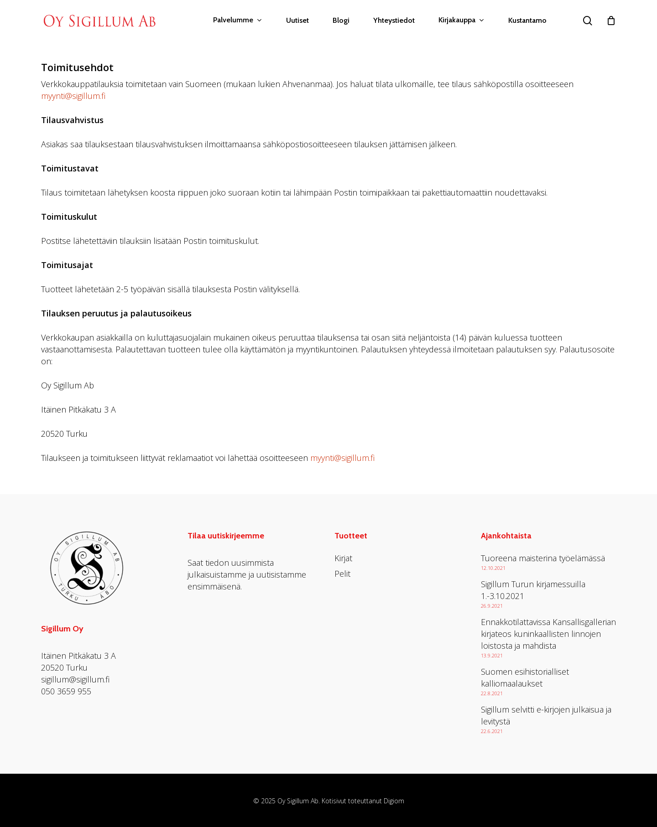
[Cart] (611, 21)
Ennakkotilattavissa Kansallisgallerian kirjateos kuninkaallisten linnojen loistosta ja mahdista (548, 633)
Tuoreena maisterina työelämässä (543, 558)
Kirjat (343, 558)
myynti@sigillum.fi (73, 95)
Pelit (342, 573)
